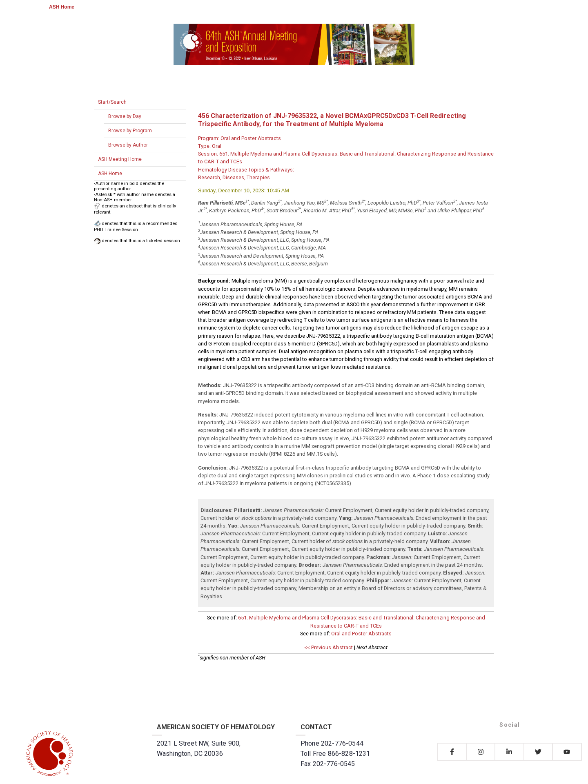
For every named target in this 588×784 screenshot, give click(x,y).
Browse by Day (124, 116)
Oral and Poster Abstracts (361, 633)
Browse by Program (130, 131)
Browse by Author (128, 145)
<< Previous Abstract (328, 647)
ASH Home (61, 7)
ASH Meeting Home (120, 159)
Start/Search (112, 102)
